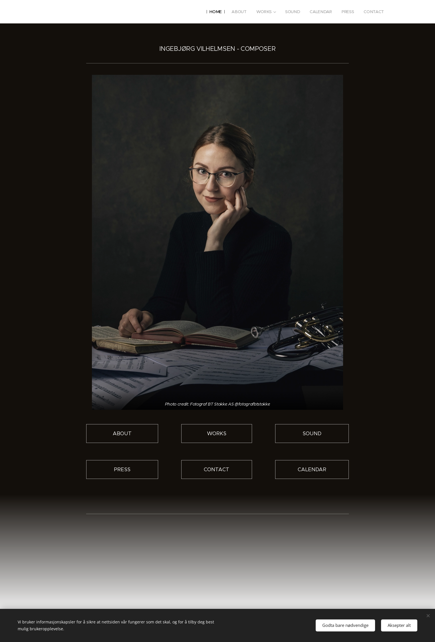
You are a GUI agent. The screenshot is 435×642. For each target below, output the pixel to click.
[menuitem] (216, 12)
